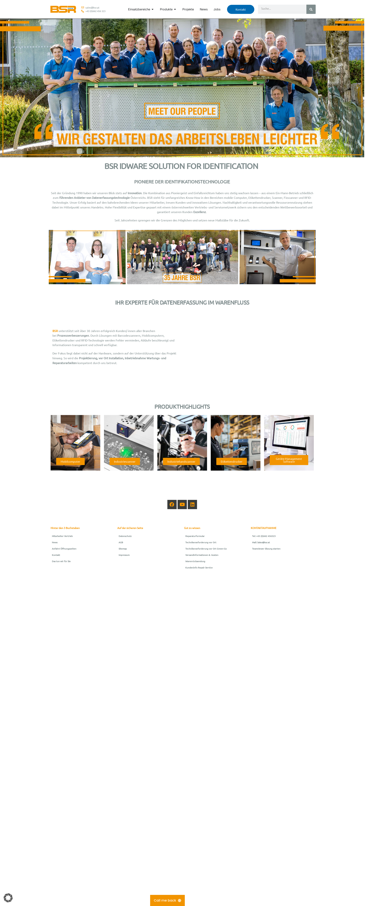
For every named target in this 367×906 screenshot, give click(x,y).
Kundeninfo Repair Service (199, 567)
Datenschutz (125, 536)
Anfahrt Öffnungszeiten (64, 548)
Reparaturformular (195, 536)
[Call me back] (167, 900)
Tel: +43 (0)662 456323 (264, 536)
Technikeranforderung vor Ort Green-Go (206, 548)
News (54, 542)
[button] (8, 898)
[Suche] (311, 9)
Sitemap (123, 548)
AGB (121, 542)
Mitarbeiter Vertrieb (62, 536)
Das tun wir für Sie (61, 561)
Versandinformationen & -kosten (201, 554)
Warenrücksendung (195, 561)
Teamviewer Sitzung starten (266, 548)
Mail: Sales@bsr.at (261, 542)
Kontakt (56, 554)
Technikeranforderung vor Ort (200, 542)
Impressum (124, 554)
